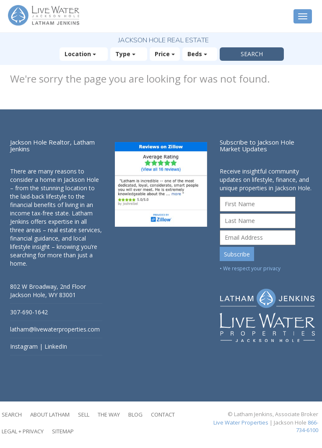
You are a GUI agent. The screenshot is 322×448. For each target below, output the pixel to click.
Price (165, 54)
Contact (163, 414)
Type (128, 54)
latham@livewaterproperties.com (55, 329)
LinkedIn (55, 346)
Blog (135, 414)
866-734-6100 (307, 426)
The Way (109, 414)
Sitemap (63, 431)
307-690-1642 (29, 312)
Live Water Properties (240, 422)
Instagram (24, 346)
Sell (83, 414)
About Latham (50, 414)
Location (84, 54)
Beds (199, 54)
